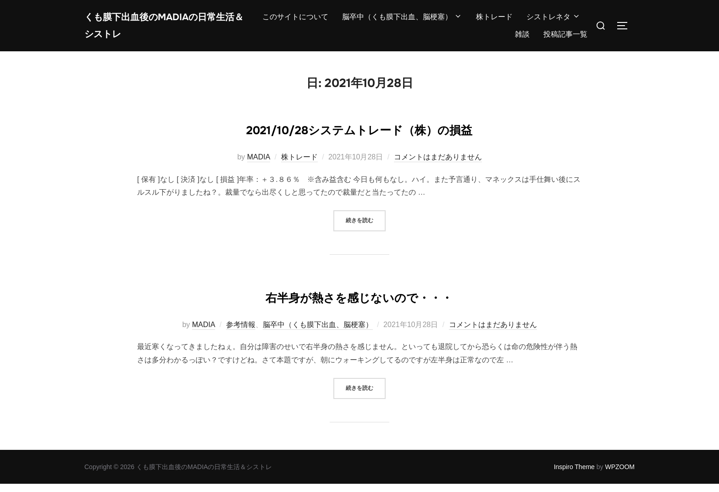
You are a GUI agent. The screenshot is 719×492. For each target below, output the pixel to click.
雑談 (522, 38)
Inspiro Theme (574, 475)
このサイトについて (295, 21)
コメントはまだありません (438, 165)
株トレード (494, 21)
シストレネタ (553, 21)
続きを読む (366, 228)
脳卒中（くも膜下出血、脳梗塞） (402, 21)
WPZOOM (620, 475)
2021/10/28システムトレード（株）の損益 (359, 136)
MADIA (259, 165)
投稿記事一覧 (565, 38)
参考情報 (240, 333)
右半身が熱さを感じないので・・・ (359, 303)
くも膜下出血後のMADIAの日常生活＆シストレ (164, 29)
